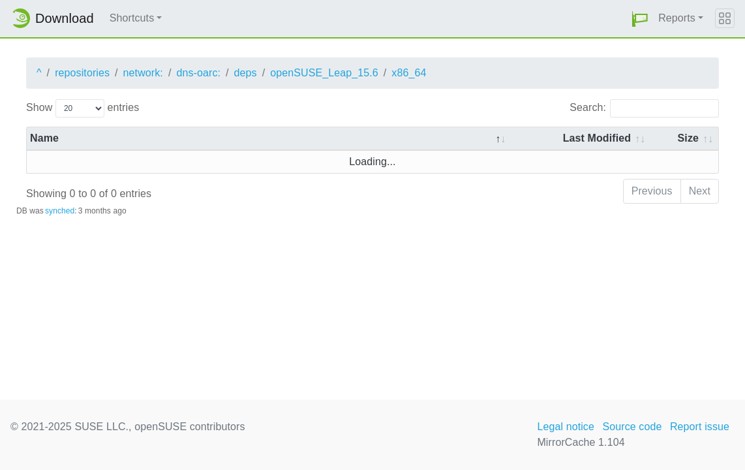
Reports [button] (676, 18)
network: (143, 72)
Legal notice (565, 426)
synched (59, 210)
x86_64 (408, 72)
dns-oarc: (198, 72)
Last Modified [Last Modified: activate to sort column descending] (597, 138)
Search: (644, 108)
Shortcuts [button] (132, 18)
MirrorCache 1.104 (580, 442)
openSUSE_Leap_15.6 (324, 72)
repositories (82, 72)
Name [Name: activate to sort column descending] (44, 138)
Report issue (699, 426)
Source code (631, 426)
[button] (640, 18)
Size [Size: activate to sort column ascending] (688, 138)
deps (245, 72)
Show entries (82, 108)
